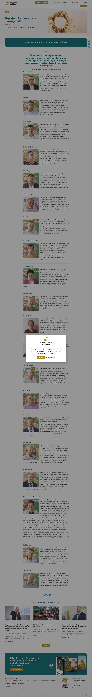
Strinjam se (40, 358)
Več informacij (50, 358)
